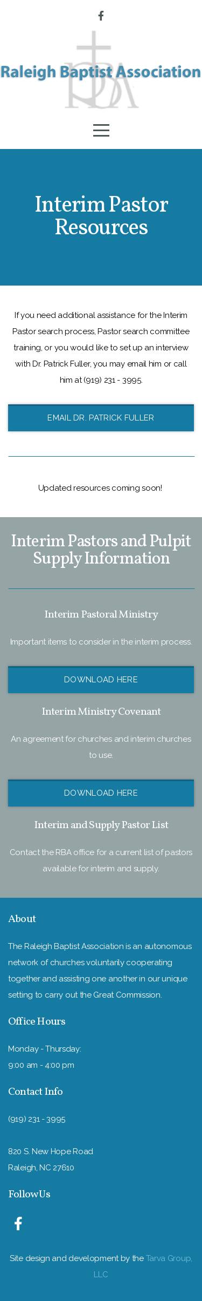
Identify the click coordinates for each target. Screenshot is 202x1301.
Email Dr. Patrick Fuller (100, 418)
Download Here (101, 680)
